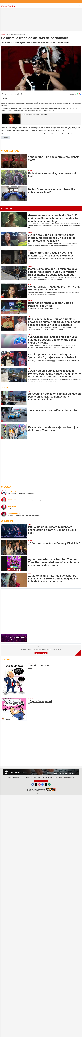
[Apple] (46, 784)
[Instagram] (39, 784)
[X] (36, 784)
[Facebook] (32, 784)
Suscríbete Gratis (41, 653)
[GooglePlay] (49, 784)
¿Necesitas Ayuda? (41, 781)
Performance (5, 137)
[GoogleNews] (42, 784)
